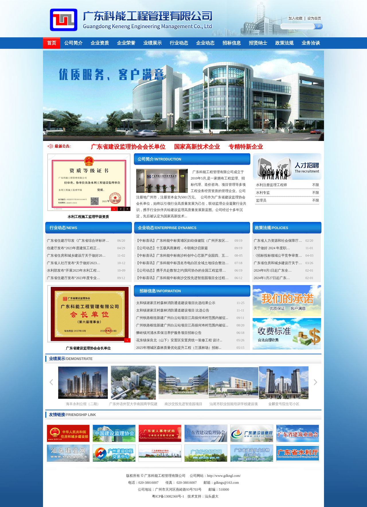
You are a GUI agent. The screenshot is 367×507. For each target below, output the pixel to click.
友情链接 (72, 415)
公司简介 (73, 42)
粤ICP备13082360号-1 (168, 496)
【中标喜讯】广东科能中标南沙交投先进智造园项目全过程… (182, 278)
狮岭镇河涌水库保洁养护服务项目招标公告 (169, 333)
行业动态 (179, 42)
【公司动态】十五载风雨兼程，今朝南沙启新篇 (172, 248)
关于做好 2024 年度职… (272, 248)
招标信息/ (160, 291)
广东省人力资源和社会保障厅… (278, 241)
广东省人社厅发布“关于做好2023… (73, 263)
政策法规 (284, 42)
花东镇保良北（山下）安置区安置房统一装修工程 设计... (179, 340)
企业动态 (205, 42)
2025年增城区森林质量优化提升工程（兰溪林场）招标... (178, 348)
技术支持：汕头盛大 (203, 496)
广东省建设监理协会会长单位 (88, 348)
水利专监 (287, 192)
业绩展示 (152, 42)
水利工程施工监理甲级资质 (88, 217)
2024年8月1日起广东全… (273, 270)
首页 (51, 42)
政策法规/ (271, 228)
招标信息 (231, 42)
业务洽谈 (311, 42)
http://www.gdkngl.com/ (224, 476)
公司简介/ (159, 159)
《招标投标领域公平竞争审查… (278, 256)
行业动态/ (63, 228)
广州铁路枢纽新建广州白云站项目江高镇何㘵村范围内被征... (182, 318)
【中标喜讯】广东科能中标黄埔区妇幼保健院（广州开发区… (182, 241)
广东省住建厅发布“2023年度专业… (73, 278)
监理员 (287, 200)
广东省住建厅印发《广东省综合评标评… (78, 241)
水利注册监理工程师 (287, 185)
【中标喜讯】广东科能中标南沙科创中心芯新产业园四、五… (182, 256)
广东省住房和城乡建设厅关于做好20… (76, 256)
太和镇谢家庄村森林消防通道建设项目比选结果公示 (175, 303)
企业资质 (100, 42)
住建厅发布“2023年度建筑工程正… (73, 248)
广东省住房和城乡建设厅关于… (278, 263)
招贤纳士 (258, 42)
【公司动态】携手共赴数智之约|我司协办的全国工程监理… (181, 270)
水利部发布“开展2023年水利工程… (73, 270)
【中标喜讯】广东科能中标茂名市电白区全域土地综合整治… (182, 263)
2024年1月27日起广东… (272, 278)
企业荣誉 (126, 42)
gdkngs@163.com (226, 483)
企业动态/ (167, 228)
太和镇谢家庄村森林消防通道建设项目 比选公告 (172, 310)
